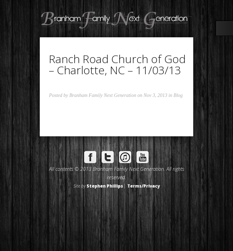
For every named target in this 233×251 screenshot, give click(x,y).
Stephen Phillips (105, 186)
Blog (177, 95)
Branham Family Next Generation (102, 95)
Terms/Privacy (143, 186)
